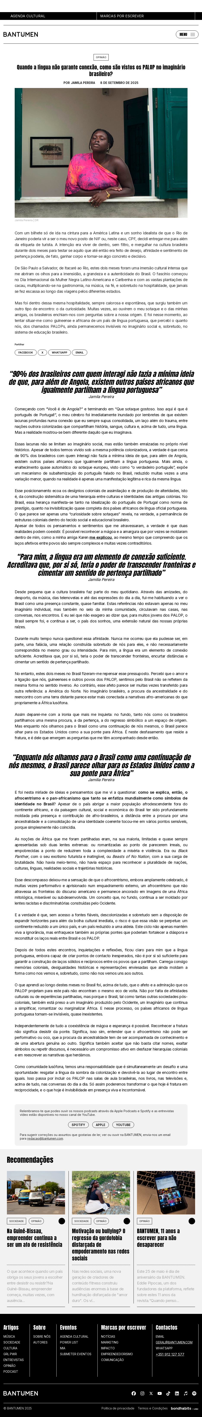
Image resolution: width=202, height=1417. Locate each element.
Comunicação (112, 1360)
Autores (40, 1342)
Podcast (10, 1371)
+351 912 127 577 (170, 1354)
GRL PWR (10, 1354)
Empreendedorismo (117, 1354)
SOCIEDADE (16, 1221)
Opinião (101, 57)
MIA (62, 1348)
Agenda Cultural (74, 1336)
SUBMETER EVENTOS (75, 1354)
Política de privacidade (118, 1408)
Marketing (109, 1342)
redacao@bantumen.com (45, 1138)
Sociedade (11, 1342)
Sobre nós (42, 1336)
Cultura (10, 1348)
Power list (69, 1342)
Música (9, 1336)
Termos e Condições (153, 1408)
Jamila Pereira (83, 83)
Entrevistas (13, 1360)
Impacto (108, 1348)
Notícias (108, 1336)
